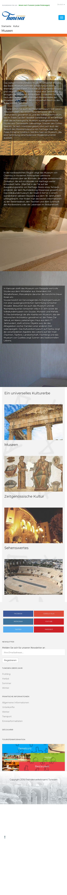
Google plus (48, 614)
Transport (7, 716)
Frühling (6, 674)
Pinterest (49, 629)
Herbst (5, 678)
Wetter (5, 712)
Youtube (48, 621)
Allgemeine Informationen (15, 702)
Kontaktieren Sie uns (9, 5)
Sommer (6, 683)
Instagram (18, 621)
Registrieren (10, 660)
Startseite (6, 26)
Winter (5, 688)
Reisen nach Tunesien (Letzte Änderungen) (34, 5)
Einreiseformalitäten (12, 721)
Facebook (18, 614)
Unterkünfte (8, 707)
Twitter (18, 629)
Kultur (16, 26)
